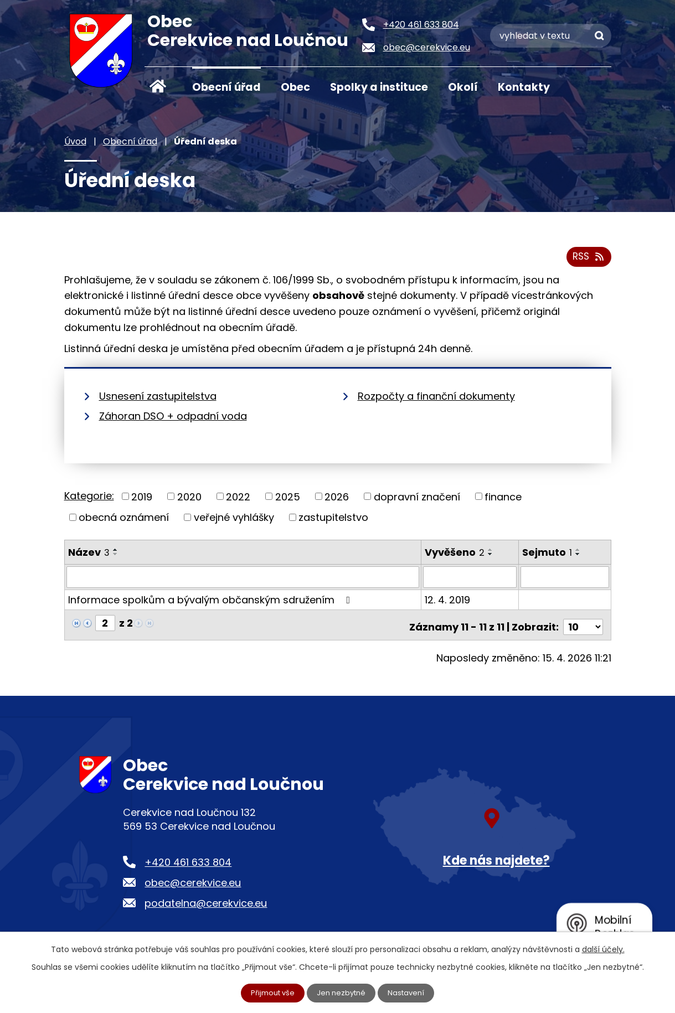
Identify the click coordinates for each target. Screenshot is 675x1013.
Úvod (158, 86)
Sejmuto (548, 556)
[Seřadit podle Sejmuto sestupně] (579, 558)
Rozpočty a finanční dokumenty (436, 400)
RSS (587, 260)
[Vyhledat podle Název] (243, 581)
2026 (336, 501)
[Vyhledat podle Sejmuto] (565, 581)
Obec (295, 87)
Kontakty (524, 87)
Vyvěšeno (455, 556)
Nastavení (409, 992)
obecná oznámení (124, 521)
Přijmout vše (269, 992)
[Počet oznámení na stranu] (583, 627)
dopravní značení (417, 501)
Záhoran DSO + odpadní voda (173, 420)
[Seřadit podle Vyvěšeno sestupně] (491, 558)
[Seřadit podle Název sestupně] (116, 558)
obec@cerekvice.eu (193, 883)
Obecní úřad (226, 87)
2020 (189, 501)
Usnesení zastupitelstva (158, 400)
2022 (238, 501)
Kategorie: (89, 500)
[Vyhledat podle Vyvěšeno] (470, 581)
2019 (141, 501)
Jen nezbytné (342, 992)
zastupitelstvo (333, 521)
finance (503, 501)
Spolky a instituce (379, 87)
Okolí (463, 87)
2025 (287, 501)
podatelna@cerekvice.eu (206, 903)
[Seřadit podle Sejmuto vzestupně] (579, 553)
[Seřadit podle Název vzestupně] (116, 553)
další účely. (603, 948)
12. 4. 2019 (448, 604)
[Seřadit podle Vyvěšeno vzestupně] (491, 553)
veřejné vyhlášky (234, 521)
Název (89, 556)
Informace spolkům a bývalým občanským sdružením (211, 604)
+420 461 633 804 (188, 862)
